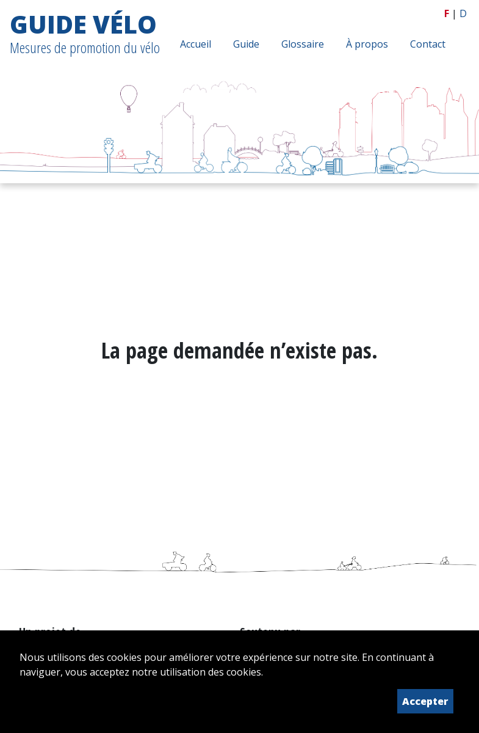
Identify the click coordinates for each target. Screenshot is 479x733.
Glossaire (302, 44)
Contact (427, 44)
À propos (367, 44)
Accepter (425, 701)
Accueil (195, 44)
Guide (246, 44)
